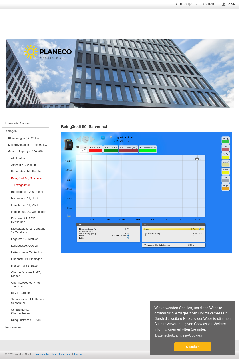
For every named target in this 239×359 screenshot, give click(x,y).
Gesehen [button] (193, 347)
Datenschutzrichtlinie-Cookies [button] (178, 335)
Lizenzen (79, 354)
